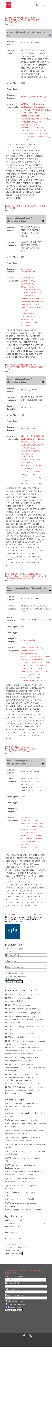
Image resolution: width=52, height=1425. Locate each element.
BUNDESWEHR (27, 107)
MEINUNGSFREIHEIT (29, 113)
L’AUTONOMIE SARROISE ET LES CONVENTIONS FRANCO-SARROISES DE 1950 (24, 367)
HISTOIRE (25, 471)
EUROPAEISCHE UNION (30, 290)
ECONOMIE (25, 469)
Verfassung (30, 448)
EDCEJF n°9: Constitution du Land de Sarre (22, 1037)
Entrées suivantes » (39, 914)
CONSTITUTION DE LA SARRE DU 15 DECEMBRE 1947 (31, 460)
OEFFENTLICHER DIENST (31, 116)
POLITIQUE (36, 841)
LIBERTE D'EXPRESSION (31, 134)
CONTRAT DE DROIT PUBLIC (33, 668)
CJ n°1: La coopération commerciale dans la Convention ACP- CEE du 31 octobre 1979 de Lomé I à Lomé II (23, 1106)
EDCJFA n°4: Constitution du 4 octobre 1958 (23, 1009)
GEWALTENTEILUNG (29, 820)
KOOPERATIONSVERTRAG (31, 647)
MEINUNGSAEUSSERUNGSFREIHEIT (35, 110)
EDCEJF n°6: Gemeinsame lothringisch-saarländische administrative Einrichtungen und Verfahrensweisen (24, 1019)
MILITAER (43, 113)
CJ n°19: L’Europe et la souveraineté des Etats (23, 1210)
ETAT (33, 469)
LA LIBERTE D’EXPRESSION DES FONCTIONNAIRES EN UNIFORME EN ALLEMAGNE (23, 20)
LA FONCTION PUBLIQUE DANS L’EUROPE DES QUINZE (25, 207)
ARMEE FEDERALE (28, 122)
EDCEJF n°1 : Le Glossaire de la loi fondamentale (25, 994)
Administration (37, 119)
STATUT (24, 850)
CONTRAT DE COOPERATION (33, 665)
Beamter (39, 104)
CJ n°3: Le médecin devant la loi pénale (21, 1120)
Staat (23, 448)
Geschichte (38, 439)
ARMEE (47, 119)
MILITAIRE (25, 140)
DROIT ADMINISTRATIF (30, 304)
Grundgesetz (39, 107)
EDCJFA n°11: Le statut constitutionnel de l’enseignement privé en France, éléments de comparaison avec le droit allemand (23, 1050)
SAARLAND (39, 445)
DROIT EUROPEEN (28, 307)
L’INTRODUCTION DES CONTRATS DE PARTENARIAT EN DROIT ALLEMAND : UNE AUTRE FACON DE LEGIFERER (25, 576)
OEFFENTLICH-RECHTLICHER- (33, 650)
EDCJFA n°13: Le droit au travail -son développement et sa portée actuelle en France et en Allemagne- (25, 1067)
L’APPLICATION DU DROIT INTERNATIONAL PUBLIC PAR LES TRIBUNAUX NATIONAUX (21, 748)
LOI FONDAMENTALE (40, 137)
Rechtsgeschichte (28, 428)
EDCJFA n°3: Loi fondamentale (17, 1005)
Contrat (24, 662)
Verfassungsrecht (28, 96)
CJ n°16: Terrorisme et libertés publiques (21, 1199)
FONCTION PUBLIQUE (30, 316)
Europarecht (26, 269)
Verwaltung (25, 119)
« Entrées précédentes (14, 914)
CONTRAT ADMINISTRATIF (39, 662)
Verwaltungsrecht (43, 96)
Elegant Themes (24, 1340)
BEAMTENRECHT (28, 104)
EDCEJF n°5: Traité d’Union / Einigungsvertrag (23, 1012)
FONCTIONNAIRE (38, 131)
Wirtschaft (35, 451)
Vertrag (24, 653)
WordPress (26, 1343)
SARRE (41, 483)
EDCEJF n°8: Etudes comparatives (19, 1033)
